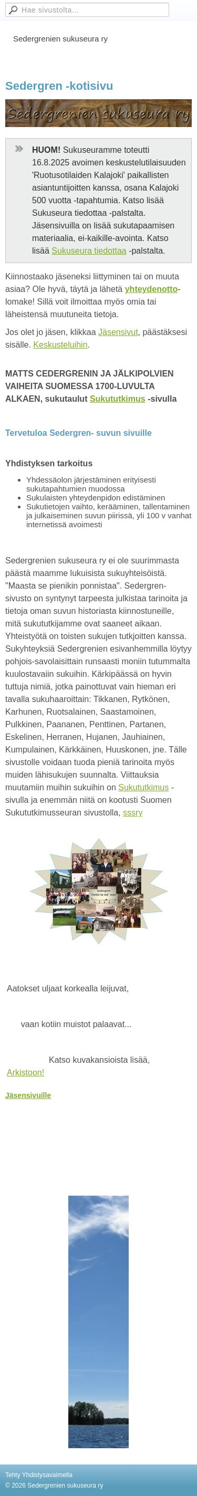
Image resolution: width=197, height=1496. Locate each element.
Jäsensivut (118, 332)
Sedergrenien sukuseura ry (60, 38)
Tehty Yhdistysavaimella (38, 1475)
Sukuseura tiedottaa (88, 250)
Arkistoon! (25, 1072)
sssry (132, 812)
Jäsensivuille (28, 1095)
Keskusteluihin (60, 344)
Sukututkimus (118, 398)
